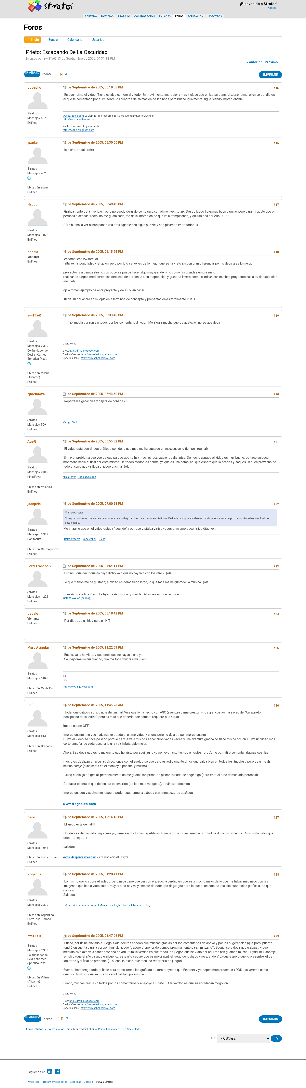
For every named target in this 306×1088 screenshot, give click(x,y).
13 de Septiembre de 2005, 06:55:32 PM (93, 441)
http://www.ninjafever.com (78, 686)
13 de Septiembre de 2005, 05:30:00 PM (93, 142)
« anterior (254, 62)
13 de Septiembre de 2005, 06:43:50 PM (93, 394)
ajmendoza (36, 394)
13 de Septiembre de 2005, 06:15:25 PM (93, 252)
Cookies (88, 1081)
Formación (195, 16)
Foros (179, 16)
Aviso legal (34, 1081)
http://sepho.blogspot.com (78, 129)
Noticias (107, 16)
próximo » (272, 62)
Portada (91, 16)
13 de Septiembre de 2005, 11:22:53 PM (93, 647)
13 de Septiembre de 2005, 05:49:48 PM (93, 204)
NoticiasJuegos (87, 476)
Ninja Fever (69, 476)
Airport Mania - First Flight (106, 905)
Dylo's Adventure (132, 905)
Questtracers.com (73, 115)
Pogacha (34, 874)
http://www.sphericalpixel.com (98, 357)
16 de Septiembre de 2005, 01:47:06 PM (93, 936)
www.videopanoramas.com (79, 857)
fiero (31, 817)
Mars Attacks (38, 648)
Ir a (213, 1038)
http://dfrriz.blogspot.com (84, 350)
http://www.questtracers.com (79, 119)
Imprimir (270, 74)
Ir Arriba (32, 1017)
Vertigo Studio (71, 422)
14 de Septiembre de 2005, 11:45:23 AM (93, 705)
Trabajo (124, 16)
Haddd (32, 204)
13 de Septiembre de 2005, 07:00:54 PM (93, 504)
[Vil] (30, 705)
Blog (147, 905)
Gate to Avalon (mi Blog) (77, 597)
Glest (102, 538)
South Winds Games (77, 905)
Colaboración (144, 16)
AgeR (31, 441)
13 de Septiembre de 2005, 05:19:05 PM (93, 87)
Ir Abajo (32, 72)
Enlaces (165, 16)
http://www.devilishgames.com (99, 354)
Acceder (272, 7)
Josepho (34, 87)
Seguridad (75, 1081)
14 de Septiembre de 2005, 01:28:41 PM (93, 874)
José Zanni (89, 538)
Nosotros (215, 16)
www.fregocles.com (79, 804)
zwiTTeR (34, 315)
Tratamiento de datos (55, 1081)
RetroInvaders (72, 538)
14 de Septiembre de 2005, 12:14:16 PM (93, 817)
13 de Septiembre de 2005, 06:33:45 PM (93, 315)
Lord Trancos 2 (39, 566)
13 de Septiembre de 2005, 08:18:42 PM (93, 613)
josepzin (34, 504)
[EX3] (90, 1029)
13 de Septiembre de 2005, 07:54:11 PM (93, 566)
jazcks (32, 143)
